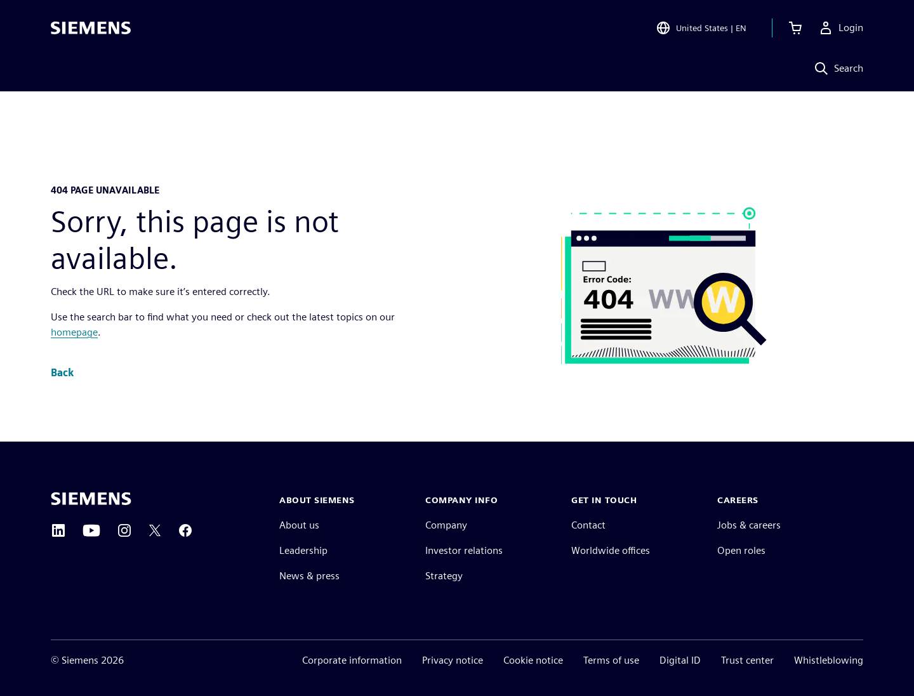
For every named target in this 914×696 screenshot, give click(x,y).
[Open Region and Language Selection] (701, 28)
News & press (309, 576)
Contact (588, 525)
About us (299, 525)
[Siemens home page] (91, 498)
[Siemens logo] (91, 28)
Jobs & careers (749, 525)
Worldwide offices (610, 550)
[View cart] (795, 28)
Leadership (303, 550)
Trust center (747, 660)
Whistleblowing (828, 660)
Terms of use (611, 660)
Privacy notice (452, 660)
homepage (74, 332)
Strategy (444, 576)
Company (446, 525)
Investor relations (464, 550)
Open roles (741, 550)
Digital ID (680, 660)
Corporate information (352, 660)
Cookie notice (533, 660)
